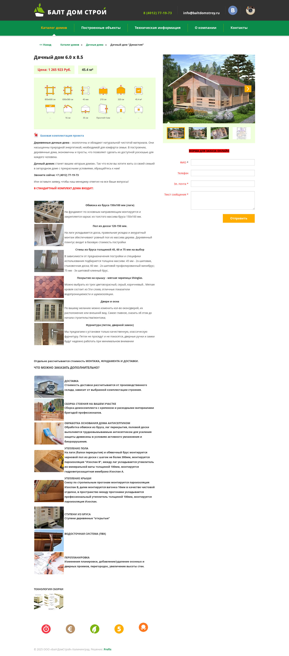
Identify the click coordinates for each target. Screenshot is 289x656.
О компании (205, 27)
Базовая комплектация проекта (62, 135)
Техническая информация (158, 27)
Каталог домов (54, 28)
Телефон (183, 173)
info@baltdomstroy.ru (201, 13)
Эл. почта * (181, 184)
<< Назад (45, 44)
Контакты (239, 27)
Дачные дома (94, 44)
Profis (107, 649)
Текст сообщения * (176, 194)
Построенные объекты (101, 27)
